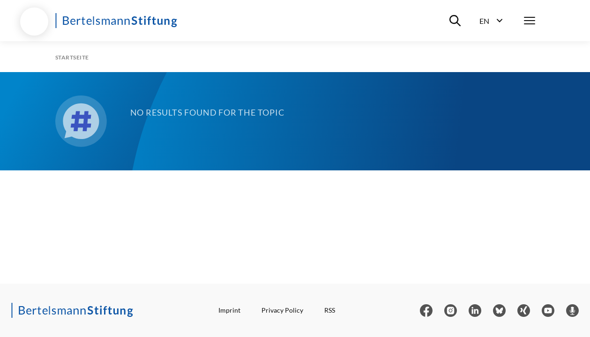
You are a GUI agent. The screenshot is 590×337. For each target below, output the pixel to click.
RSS (329, 310)
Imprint (229, 310)
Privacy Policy (282, 310)
